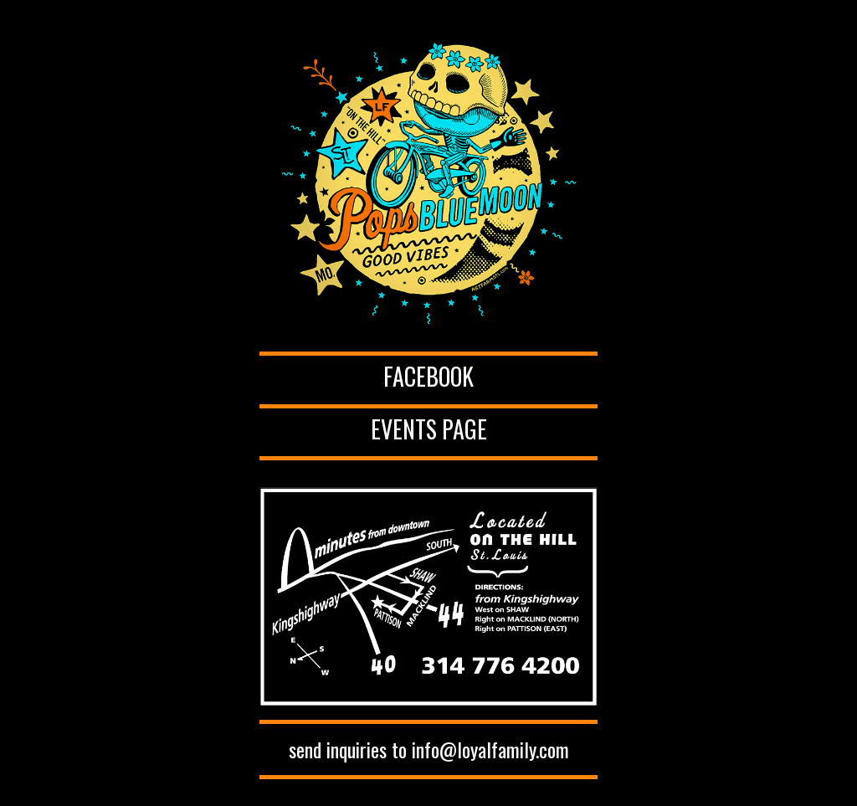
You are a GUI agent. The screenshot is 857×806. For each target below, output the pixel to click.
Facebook (428, 376)
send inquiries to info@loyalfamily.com (429, 749)
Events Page (429, 429)
